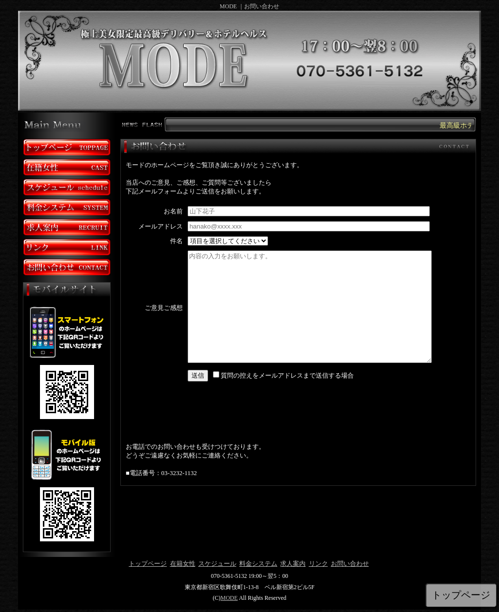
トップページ (148, 563)
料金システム (258, 563)
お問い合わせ (350, 563)
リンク (318, 563)
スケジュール (217, 563)
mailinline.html (296, 318)
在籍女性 (182, 563)
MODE (228, 597)
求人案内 (293, 563)
